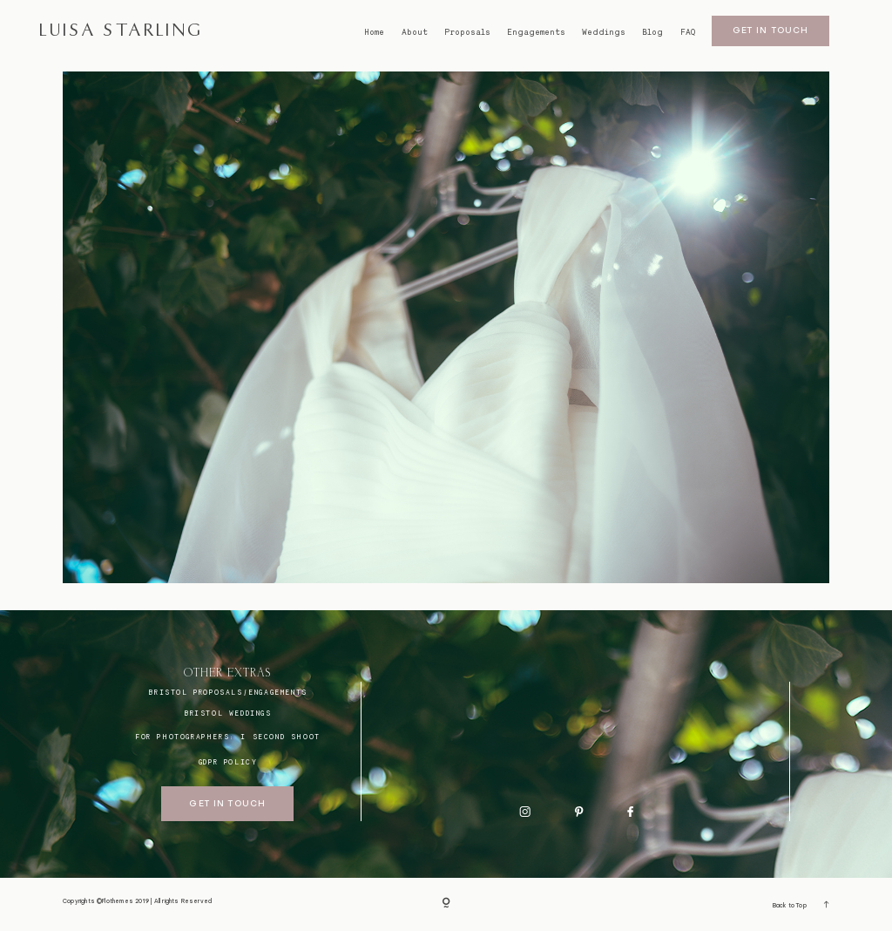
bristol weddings (228, 713)
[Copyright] (446, 904)
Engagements (536, 32)
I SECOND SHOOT (280, 736)
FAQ (687, 32)
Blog (652, 32)
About (415, 32)
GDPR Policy (228, 762)
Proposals (467, 32)
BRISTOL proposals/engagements (227, 692)
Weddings (603, 32)
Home (374, 32)
